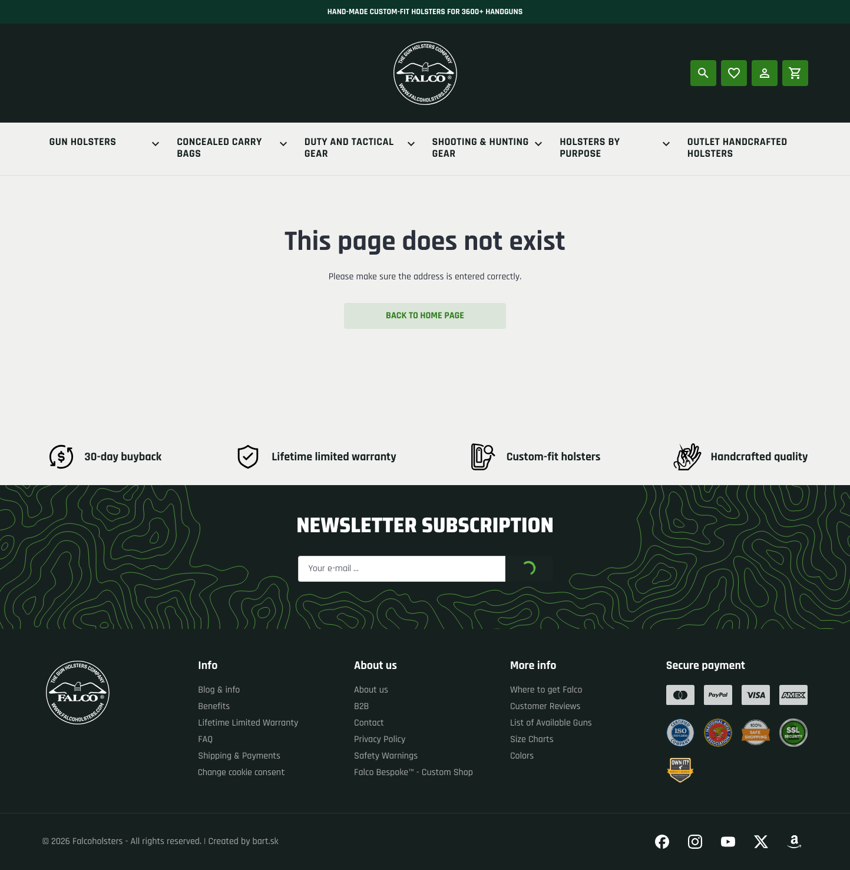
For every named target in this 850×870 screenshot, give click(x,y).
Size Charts (532, 739)
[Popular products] (734, 73)
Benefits (214, 706)
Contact (369, 723)
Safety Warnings (386, 756)
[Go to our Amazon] (794, 842)
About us (371, 690)
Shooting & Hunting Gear (489, 148)
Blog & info (219, 690)
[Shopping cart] (795, 73)
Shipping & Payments (239, 756)
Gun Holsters (106, 144)
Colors (522, 756)
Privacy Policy (379, 739)
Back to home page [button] (425, 315)
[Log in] (765, 73)
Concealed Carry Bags (233, 148)
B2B (361, 706)
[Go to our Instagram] (695, 842)
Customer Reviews (545, 706)
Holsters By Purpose (616, 148)
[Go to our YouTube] (728, 842)
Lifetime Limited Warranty (248, 723)
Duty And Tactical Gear (361, 148)
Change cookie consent (241, 772)
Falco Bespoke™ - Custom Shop (413, 772)
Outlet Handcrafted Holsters (737, 148)
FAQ (205, 739)
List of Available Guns (551, 723)
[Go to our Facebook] (662, 842)
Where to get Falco (546, 690)
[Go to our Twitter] (761, 842)
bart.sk (266, 841)
